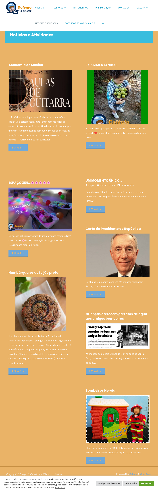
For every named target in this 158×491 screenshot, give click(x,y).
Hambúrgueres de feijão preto (33, 272)
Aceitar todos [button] (146, 483)
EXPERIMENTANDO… (101, 65)
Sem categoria (107, 185)
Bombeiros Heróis (100, 390)
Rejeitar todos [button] (131, 483)
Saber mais (60, 487)
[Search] (102, 23)
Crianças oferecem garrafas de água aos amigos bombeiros (116, 316)
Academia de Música (25, 65)
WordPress (145, 474)
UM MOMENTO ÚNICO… (104, 180)
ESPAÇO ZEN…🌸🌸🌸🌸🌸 (29, 182)
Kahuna (133, 474)
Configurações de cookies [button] (109, 483)
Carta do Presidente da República (113, 228)
